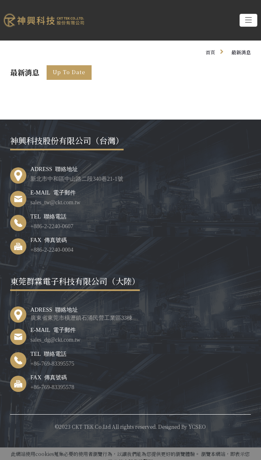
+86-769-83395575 (52, 363)
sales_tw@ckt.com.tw (55, 202)
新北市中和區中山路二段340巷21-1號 (76, 178)
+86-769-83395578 (52, 386)
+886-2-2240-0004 (51, 249)
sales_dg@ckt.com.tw (55, 339)
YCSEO (197, 426)
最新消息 (241, 52)
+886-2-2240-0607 (51, 226)
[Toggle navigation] (248, 20)
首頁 (210, 52)
